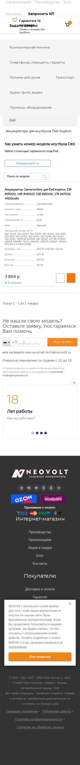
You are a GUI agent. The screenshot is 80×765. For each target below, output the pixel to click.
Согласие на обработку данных (40, 727)
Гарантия (40, 597)
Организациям (40, 540)
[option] (40, 411)
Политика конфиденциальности (39, 719)
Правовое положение (22, 711)
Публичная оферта (57, 711)
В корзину (71, 278)
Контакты (14, 14)
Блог (40, 555)
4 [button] (46, 434)
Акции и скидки (40, 548)
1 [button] (34, 434)
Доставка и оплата (40, 589)
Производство (40, 532)
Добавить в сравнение (60, 278)
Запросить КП (41, 14)
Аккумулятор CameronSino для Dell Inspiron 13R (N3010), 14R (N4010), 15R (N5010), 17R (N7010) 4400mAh (38, 194)
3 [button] (42, 434)
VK (74, 382)
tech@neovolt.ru (58, 352)
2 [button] (38, 434)
